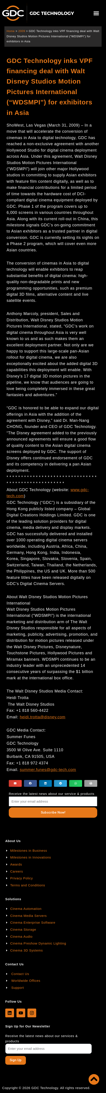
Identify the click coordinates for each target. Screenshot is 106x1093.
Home (11, 31)
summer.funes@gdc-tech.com (48, 769)
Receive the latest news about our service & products (51, 794)
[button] (96, 13)
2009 (21, 31)
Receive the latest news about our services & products (41, 1038)
